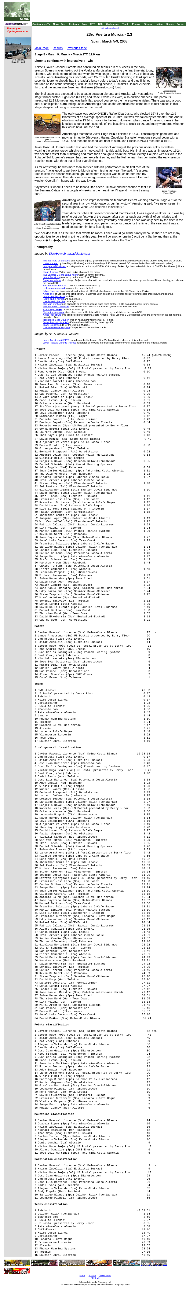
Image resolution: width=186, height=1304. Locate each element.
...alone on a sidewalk (54, 288)
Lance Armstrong (52, 277)
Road (85, 24)
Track (125, 24)
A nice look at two (52, 314)
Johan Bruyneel (51, 291)
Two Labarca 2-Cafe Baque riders (60, 274)
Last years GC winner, (54, 266)
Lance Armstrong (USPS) (56, 340)
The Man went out (52, 304)
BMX (100, 24)
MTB (92, 24)
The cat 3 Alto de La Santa (56, 260)
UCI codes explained (109, 28)
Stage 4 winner (50, 272)
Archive (92, 1275)
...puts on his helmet (53, 299)
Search (170, 24)
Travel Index (105, 1275)
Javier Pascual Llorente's (56, 322)
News (56, 24)
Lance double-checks (54, 296)
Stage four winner (52, 280)
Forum (180, 24)
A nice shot (48, 294)
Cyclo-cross (113, 24)
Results (58, 48)
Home (82, 1275)
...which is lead (50, 263)
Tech (63, 24)
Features (74, 24)
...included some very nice (56, 327)
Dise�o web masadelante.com (69, 253)
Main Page (41, 48)
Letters (160, 24)
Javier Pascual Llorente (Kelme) (59, 342)
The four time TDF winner (56, 306)
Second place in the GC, (55, 285)
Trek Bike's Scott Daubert (56, 320)
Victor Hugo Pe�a (52, 309)
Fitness (148, 24)
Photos (136, 24)
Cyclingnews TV (41, 24)
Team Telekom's (51, 325)
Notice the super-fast (54, 312)
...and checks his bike (54, 301)
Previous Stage (77, 48)
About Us (95, 1278)
